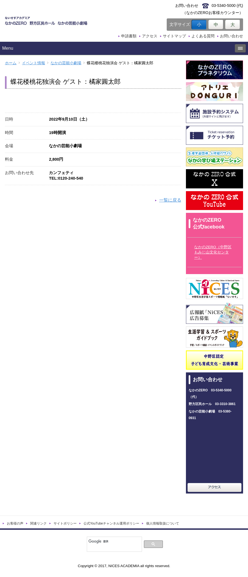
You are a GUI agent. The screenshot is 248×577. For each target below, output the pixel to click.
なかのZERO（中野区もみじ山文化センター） (213, 252)
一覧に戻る (170, 200)
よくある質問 (202, 36)
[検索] (113, 541)
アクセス (149, 36)
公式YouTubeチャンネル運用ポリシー (111, 523)
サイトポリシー (65, 523)
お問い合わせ (231, 36)
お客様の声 (15, 523)
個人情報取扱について (162, 523)
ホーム (10, 63)
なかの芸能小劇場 (66, 63)
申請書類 (128, 36)
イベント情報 (33, 63)
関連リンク (38, 523)
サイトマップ (174, 36)
